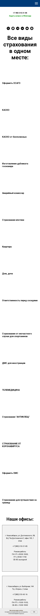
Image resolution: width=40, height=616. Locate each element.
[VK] (22, 28)
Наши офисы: (20, 519)
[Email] (27, 28)
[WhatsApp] (13, 28)
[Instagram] (31, 28)
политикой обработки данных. (16, 613)
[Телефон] (8, 28)
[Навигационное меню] (36, 3)
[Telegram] (17, 28)
